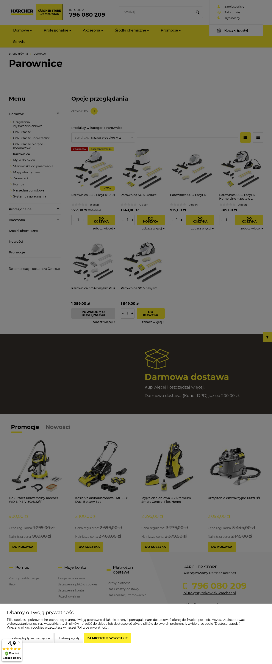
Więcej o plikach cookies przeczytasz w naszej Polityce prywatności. (58, 627)
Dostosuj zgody (69, 638)
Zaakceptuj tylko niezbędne (30, 638)
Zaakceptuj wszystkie (107, 638)
